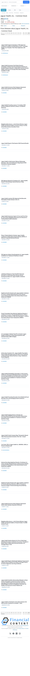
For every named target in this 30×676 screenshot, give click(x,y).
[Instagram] (19, 633)
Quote (5, 25)
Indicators (22, 5)
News (7, 12)
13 (25, 33)
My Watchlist (14, 5)
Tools (20, 10)
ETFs (15, 10)
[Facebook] (13, 633)
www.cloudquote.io (24, 625)
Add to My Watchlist (25, 23)
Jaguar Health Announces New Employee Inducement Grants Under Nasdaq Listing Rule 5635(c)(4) (13, 88)
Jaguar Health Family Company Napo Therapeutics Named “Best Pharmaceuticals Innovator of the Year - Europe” (14, 436)
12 (23, 33)
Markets (3, 10)
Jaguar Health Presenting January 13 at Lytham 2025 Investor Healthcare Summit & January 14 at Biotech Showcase (13, 106)
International (16, 12)
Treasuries (21, 12)
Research (23, 25)
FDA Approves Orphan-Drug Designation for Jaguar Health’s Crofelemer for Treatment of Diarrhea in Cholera (15, 255)
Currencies (11, 12)
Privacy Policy (21, 628)
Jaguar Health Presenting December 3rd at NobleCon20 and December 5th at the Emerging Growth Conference (15, 397)
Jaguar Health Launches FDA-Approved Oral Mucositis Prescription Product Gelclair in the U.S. (13, 199)
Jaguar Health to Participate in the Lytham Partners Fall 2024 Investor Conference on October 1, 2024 (14, 602)
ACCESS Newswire (5, 53)
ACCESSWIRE (4, 92)
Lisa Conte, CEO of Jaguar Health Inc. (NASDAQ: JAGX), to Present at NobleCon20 (14, 445)
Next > (29, 33)
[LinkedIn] (16, 633)
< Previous (3, 33)
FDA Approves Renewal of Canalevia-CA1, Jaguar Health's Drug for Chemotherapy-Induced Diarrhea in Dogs (14, 181)
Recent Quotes (4, 5)
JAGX (6, 19)
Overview (3, 12)
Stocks (9, 10)
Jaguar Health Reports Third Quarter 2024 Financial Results (15, 143)
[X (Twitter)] (10, 633)
